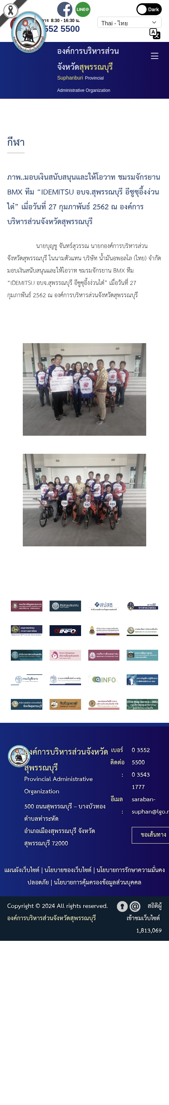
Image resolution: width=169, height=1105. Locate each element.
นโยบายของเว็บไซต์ (68, 870)
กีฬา (16, 143)
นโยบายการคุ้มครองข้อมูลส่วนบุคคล (97, 883)
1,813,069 (149, 931)
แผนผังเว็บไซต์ (21, 870)
